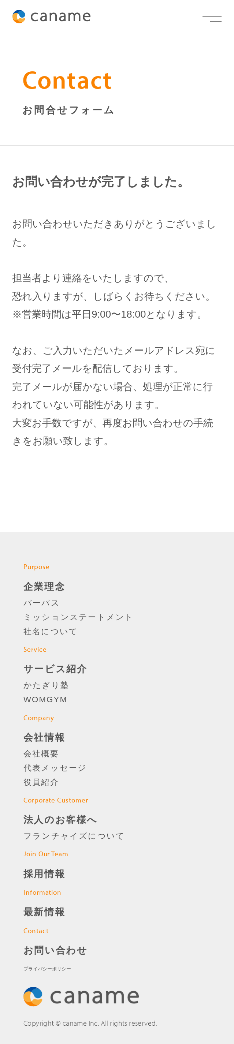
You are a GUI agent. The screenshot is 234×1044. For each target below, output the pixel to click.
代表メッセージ (55, 767)
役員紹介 (41, 782)
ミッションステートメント (78, 617)
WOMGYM (45, 699)
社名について (50, 631)
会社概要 (41, 753)
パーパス (41, 602)
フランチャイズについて (74, 836)
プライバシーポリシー (47, 969)
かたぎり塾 (46, 685)
